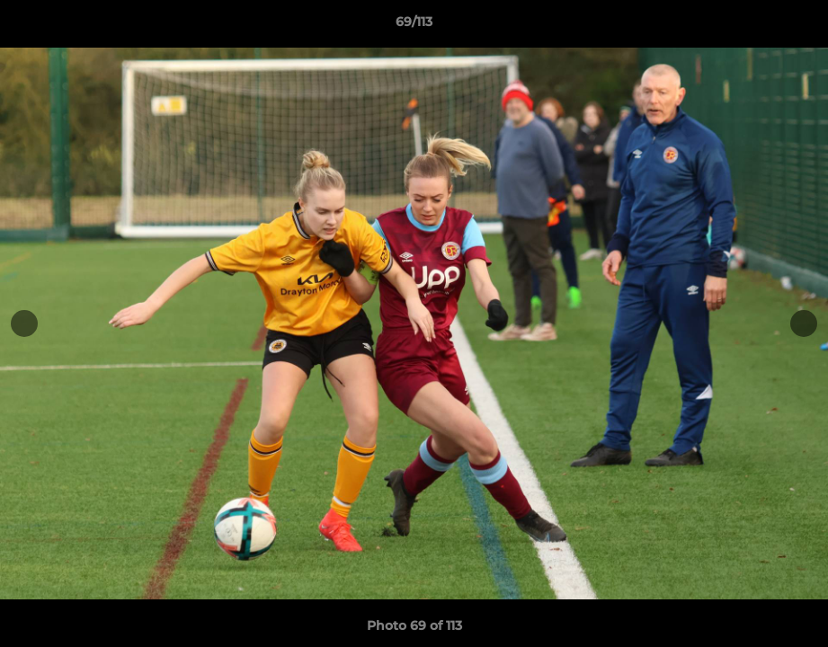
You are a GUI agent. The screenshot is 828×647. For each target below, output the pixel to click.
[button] (795, 26)
